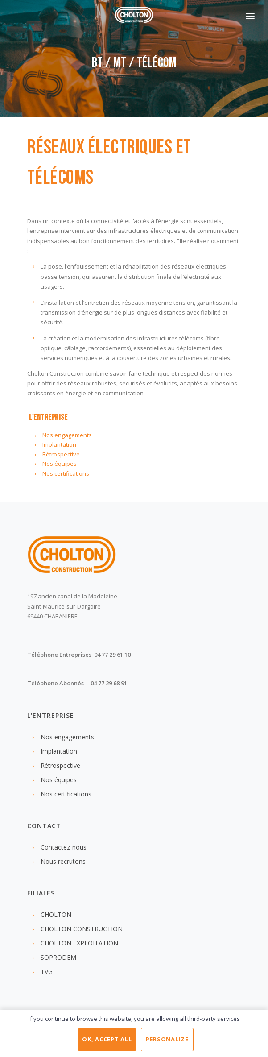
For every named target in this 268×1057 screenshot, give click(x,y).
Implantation (59, 444)
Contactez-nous (64, 847)
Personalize (167, 1039)
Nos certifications (65, 473)
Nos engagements (67, 435)
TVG (47, 971)
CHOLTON (56, 914)
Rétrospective (61, 454)
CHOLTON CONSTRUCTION (82, 928)
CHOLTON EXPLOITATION (79, 943)
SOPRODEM (58, 957)
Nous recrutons (63, 861)
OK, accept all (107, 1039)
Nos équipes (59, 464)
